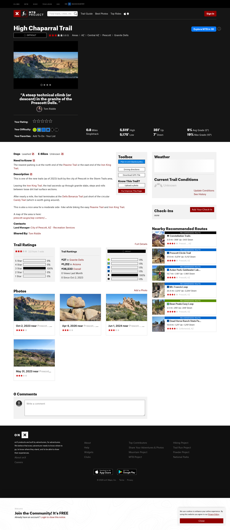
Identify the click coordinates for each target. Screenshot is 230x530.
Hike (35, 4)
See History (200, 194)
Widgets (88, 452)
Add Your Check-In (202, 209)
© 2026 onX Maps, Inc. (106, 480)
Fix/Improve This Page (131, 191)
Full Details (141, 243)
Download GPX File (131, 175)
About (87, 442)
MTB (26, 4)
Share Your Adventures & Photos (146, 447)
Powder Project (181, 452)
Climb (17, 4)
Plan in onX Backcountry (132, 161)
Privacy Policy (213, 514)
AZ (82, 35)
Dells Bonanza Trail (72, 196)
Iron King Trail (34, 185)
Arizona (77, 264)
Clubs (87, 456)
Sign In (210, 13)
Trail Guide (87, 13)
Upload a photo (131, 185)
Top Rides (116, 13)
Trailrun (47, 4)
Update (204, 190)
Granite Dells (121, 35)
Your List (50, 136)
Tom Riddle (50, 108)
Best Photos (101, 13)
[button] (17, 65)
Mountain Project (138, 452)
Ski (58, 4)
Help (86, 447)
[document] (201, 516)
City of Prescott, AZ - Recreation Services (53, 227)
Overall (77, 268)
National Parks (181, 456)
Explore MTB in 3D (204, 29)
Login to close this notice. (53, 517)
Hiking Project (180, 442)
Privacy (130, 480)
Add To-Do (38, 136)
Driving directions (131, 169)
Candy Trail (20, 199)
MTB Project (135, 456)
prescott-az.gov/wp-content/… (30, 217)
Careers (19, 462)
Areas (75, 35)
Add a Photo (140, 290)
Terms (121, 480)
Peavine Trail (70, 164)
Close (202, 520)
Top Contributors (138, 442)
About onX (20, 457)
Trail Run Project (182, 447)
